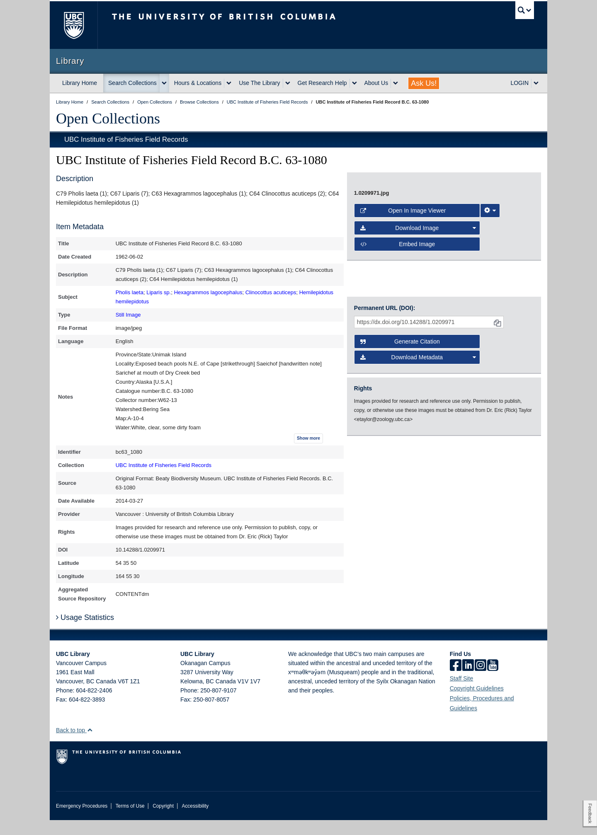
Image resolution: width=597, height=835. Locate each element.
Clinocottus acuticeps (270, 292)
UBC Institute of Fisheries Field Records (126, 139)
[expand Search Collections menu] (164, 83)
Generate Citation (400, 528)
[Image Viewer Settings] (490, 430)
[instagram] (480, 680)
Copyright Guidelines (477, 703)
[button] (90, 745)
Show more (308, 438)
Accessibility (195, 821)
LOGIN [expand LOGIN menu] (519, 83)
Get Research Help (322, 83)
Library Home (79, 83)
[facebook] (455, 680)
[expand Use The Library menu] (288, 83)
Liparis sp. (158, 292)
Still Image (128, 315)
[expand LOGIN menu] (536, 83)
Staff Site (461, 693)
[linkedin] (468, 680)
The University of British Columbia (73, 25)
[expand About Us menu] (395, 83)
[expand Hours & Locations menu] (229, 83)
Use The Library (259, 83)
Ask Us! (424, 83)
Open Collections (108, 118)
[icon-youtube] (492, 680)
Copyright (163, 821)
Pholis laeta (129, 292)
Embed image (397, 463)
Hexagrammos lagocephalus (208, 292)
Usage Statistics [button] (85, 632)
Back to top (74, 745)
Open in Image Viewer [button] (403, 430)
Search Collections (132, 83)
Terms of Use (130, 821)
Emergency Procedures (81, 821)
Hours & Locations (197, 83)
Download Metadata (418, 544)
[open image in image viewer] (437, 293)
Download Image (418, 447)
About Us (376, 83)
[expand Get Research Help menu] (354, 83)
